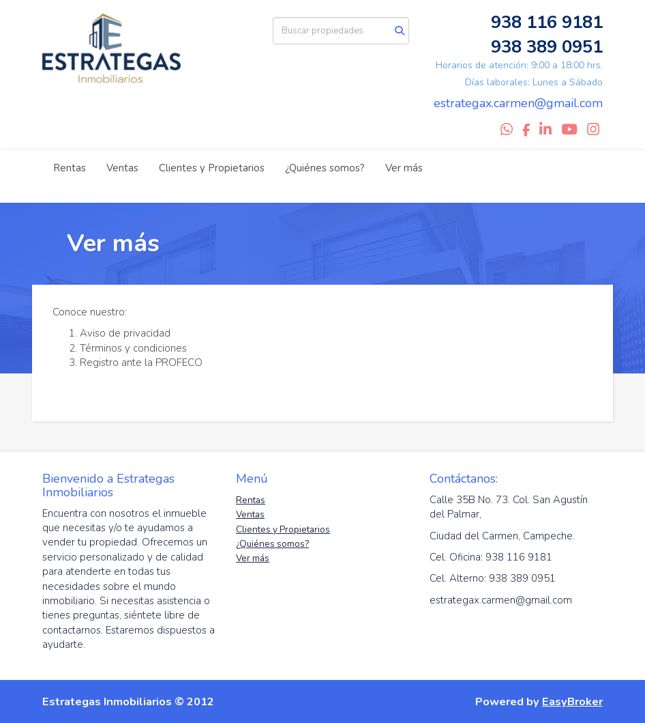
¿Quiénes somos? (325, 168)
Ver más (404, 168)
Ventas (122, 168)
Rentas (69, 168)
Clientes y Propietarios (212, 168)
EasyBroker (572, 701)
